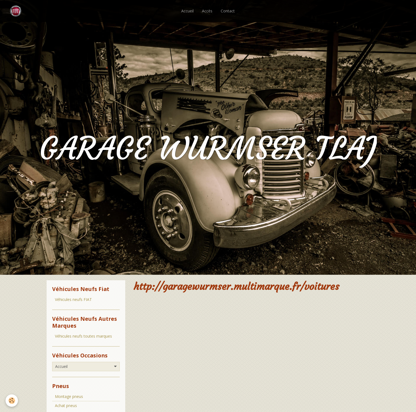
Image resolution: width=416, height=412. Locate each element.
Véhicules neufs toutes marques (83, 336)
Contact (228, 11)
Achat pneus (66, 405)
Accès (207, 11)
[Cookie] (12, 400)
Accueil (187, 11)
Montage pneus (69, 396)
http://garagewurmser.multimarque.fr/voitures (236, 286)
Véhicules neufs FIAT (73, 299)
